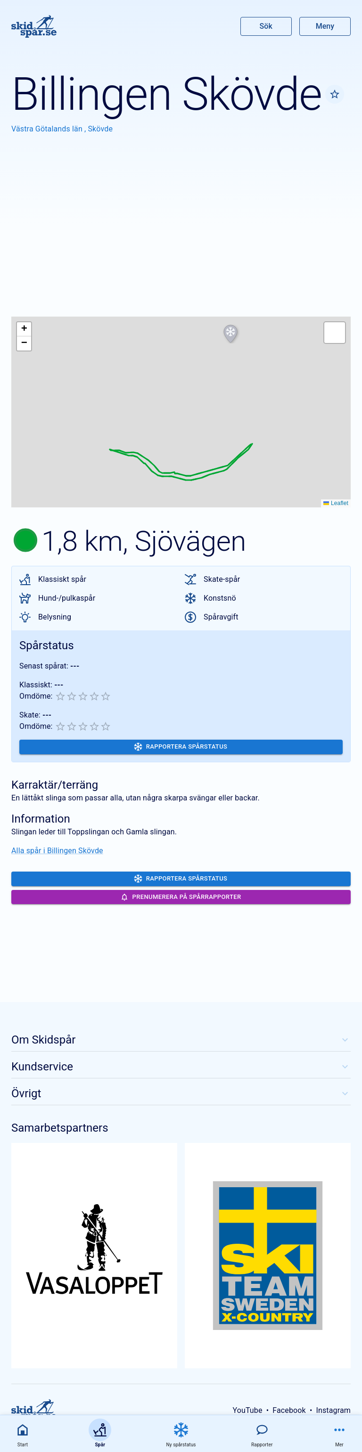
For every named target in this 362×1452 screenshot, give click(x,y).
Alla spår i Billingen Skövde (57, 850)
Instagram (333, 1410)
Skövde (100, 128)
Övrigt (181, 1093)
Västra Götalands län (47, 128)
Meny (325, 26)
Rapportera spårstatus (181, 747)
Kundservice (181, 1066)
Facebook (289, 1410)
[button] (230, 334)
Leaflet (335, 503)
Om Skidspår (181, 1039)
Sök (266, 26)
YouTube (247, 1410)
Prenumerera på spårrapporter (180, 897)
